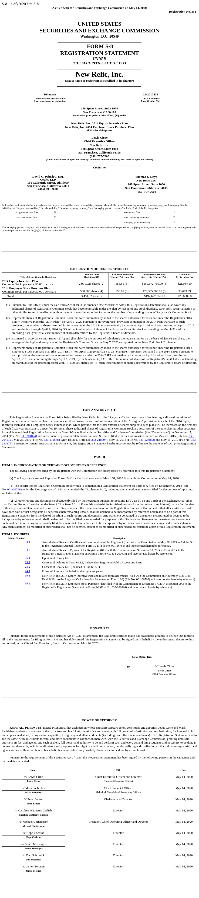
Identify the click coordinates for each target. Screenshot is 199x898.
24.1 (27, 571)
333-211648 (51, 439)
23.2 (27, 566)
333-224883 (146, 439)
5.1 (28, 557)
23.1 (27, 562)
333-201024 (28, 436)
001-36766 (14, 489)
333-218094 (98, 439)
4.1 (28, 542)
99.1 (27, 575)
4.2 (28, 550)
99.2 (27, 583)
